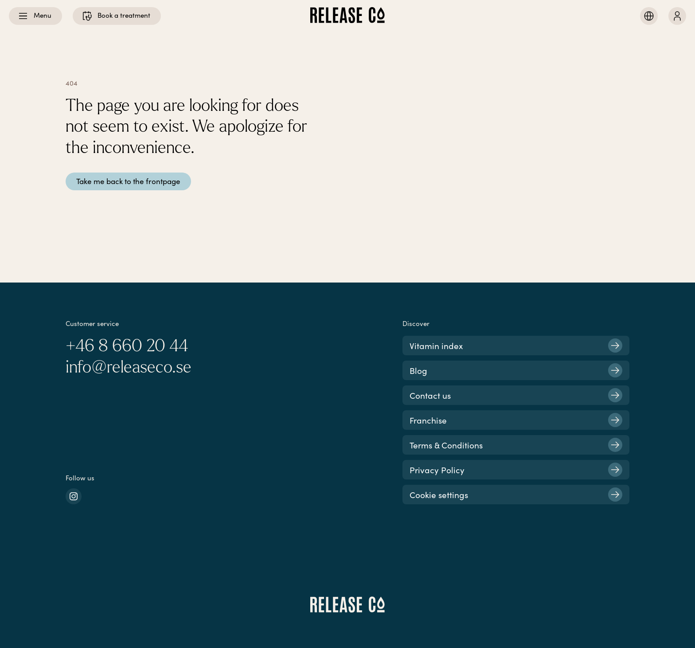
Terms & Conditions (516, 445)
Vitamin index (516, 345)
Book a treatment (116, 16)
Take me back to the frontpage (128, 181)
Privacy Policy (516, 470)
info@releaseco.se (128, 367)
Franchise (516, 420)
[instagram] (74, 496)
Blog (516, 370)
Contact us (516, 395)
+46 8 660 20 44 (127, 346)
